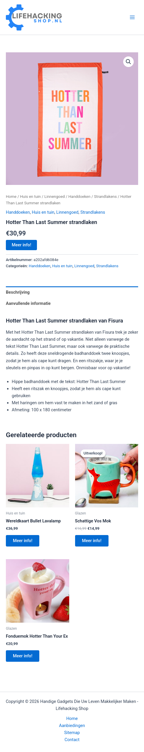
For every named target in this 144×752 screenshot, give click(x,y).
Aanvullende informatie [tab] (28, 303)
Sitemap (72, 732)
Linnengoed (54, 196)
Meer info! (21, 245)
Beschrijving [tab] (18, 292)
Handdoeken (79, 196)
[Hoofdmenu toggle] (132, 17)
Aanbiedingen (72, 725)
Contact (72, 739)
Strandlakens (105, 196)
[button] (128, 61)
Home (11, 196)
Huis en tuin (30, 196)
